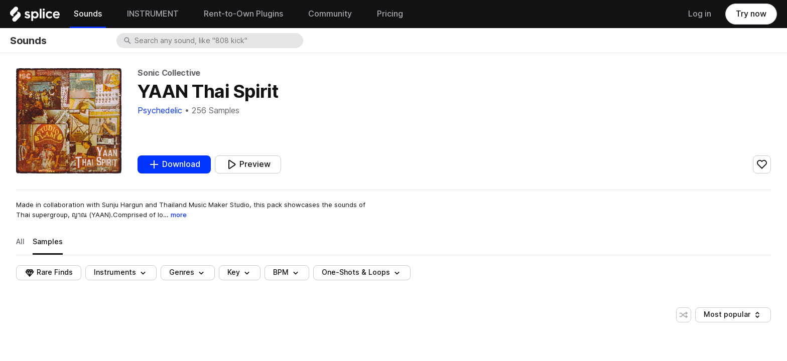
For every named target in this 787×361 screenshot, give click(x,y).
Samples (48, 242)
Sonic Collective (169, 73)
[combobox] (218, 41)
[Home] (35, 17)
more (179, 215)
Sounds (28, 41)
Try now (751, 14)
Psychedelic (160, 110)
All (20, 242)
